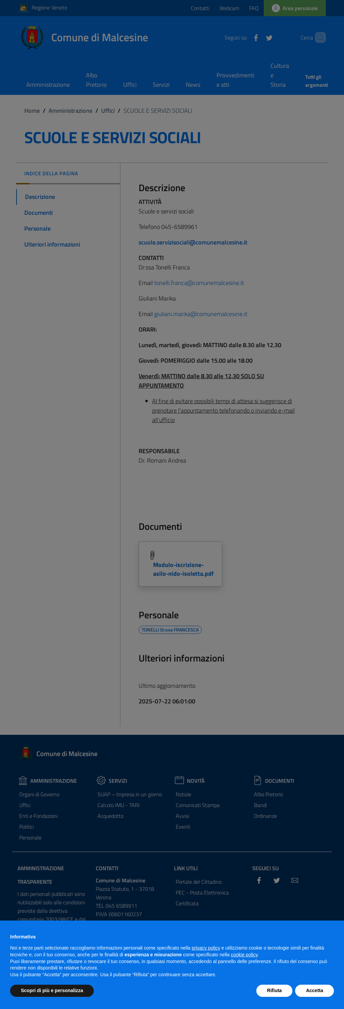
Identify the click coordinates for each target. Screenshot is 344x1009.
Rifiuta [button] (274, 990)
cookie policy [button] (244, 954)
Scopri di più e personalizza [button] (52, 990)
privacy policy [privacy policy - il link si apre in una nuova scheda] (206, 948)
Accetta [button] (314, 990)
